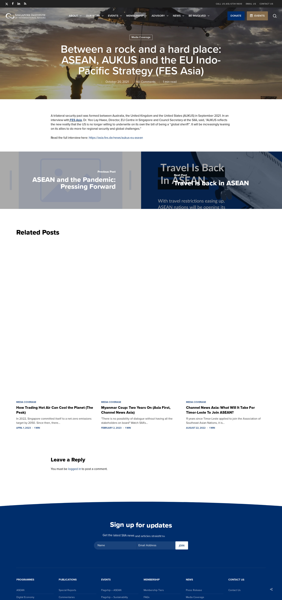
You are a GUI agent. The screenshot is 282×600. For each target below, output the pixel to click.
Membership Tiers (154, 590)
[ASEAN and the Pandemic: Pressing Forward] (70, 180)
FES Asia (76, 120)
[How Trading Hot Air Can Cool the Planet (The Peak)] (56, 317)
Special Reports (67, 590)
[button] (236, 15)
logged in (74, 469)
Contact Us (234, 590)
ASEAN (20, 590)
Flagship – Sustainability (114, 597)
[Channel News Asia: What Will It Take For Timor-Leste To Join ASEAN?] (226, 317)
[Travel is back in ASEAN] (211, 180)
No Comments (146, 82)
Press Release (194, 590)
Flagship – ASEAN (111, 590)
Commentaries (67, 597)
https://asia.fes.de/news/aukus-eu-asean (116, 137)
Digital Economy (25, 597)
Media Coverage (141, 37)
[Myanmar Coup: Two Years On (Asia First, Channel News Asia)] (141, 317)
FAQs (147, 597)
